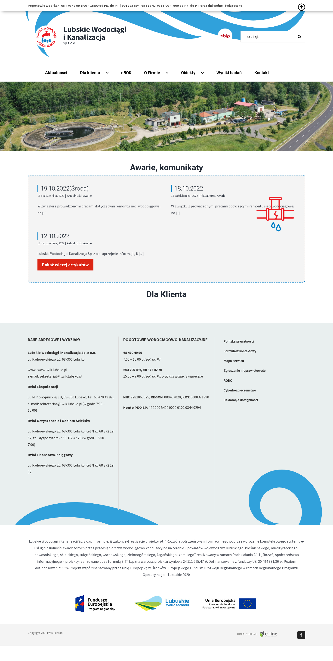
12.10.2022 (68, 231)
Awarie (87, 196)
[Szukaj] (299, 36)
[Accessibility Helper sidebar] (301, 7)
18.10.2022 (182, 188)
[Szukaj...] (272, 36)
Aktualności (74, 196)
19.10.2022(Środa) (65, 188)
